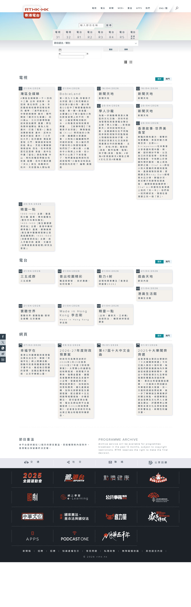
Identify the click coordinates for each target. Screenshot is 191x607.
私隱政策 (110, 551)
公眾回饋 (161, 462)
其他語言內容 (155, 551)
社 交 (77, 462)
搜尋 (126, 50)
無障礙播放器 (131, 551)
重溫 (128, 9)
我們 (146, 9)
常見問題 (92, 551)
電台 (101, 9)
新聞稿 (28, 551)
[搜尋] (177, 7)
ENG (161, 8)
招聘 (41, 551)
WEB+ (120, 9)
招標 (53, 551)
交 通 (35, 462)
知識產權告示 (71, 551)
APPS (138, 9)
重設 (110, 50)
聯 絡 (119, 462)
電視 (93, 9)
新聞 (110, 9)
